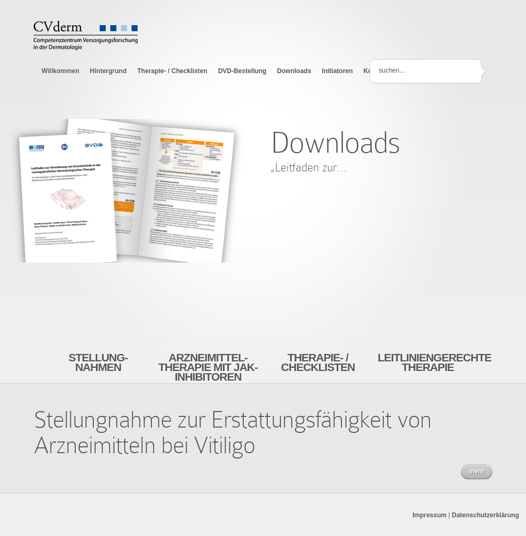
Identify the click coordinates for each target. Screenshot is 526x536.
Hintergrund (108, 71)
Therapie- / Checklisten (172, 71)
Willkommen (60, 71)
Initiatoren (337, 71)
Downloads (294, 71)
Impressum (429, 515)
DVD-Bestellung (242, 71)
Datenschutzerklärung (485, 515)
